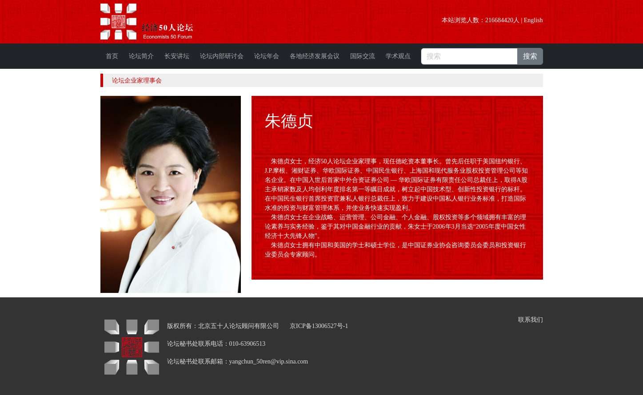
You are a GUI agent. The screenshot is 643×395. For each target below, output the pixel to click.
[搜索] (469, 56)
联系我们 (530, 319)
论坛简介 (141, 56)
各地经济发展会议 (314, 56)
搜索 (530, 56)
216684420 (499, 20)
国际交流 (362, 56)
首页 (112, 56)
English (533, 20)
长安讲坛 (176, 56)
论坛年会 (266, 56)
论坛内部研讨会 (222, 56)
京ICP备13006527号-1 (319, 326)
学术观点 (398, 56)
